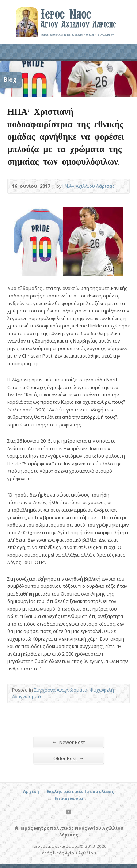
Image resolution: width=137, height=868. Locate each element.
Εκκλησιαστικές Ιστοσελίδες (80, 791)
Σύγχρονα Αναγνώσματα (60, 689)
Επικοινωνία (68, 798)
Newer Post (68, 742)
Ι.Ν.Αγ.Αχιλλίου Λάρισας (88, 186)
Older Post (68, 758)
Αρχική (31, 791)
